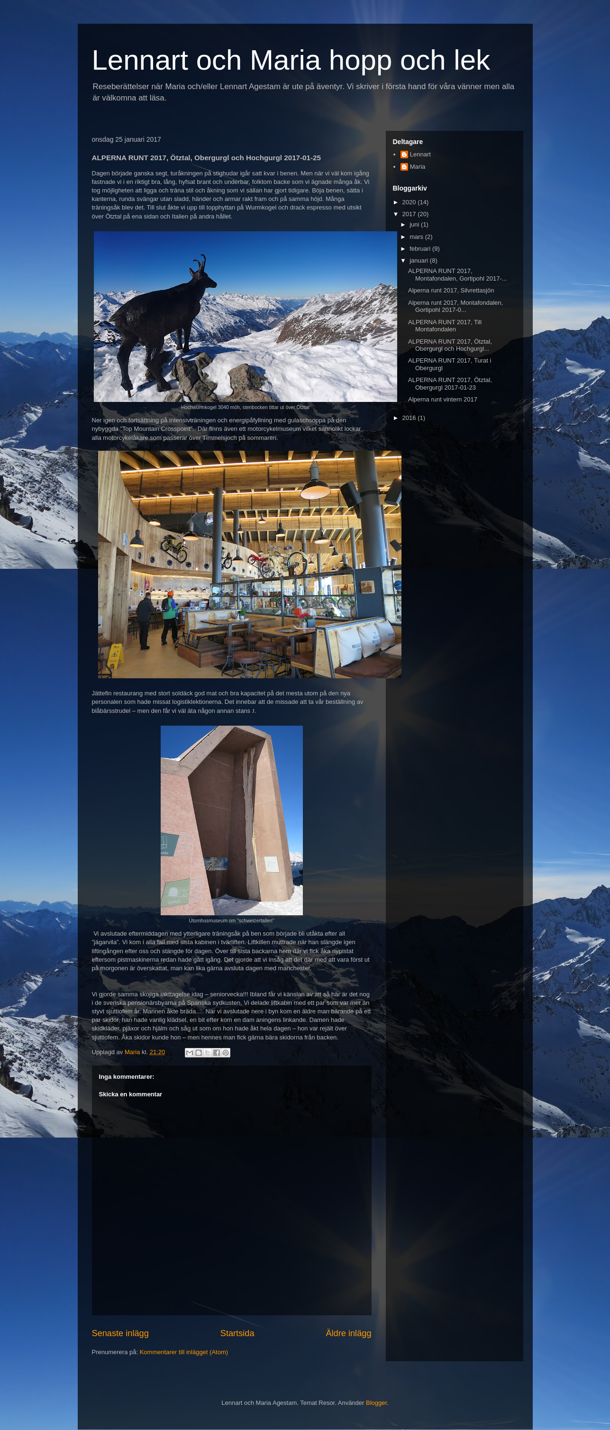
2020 (410, 202)
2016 (410, 417)
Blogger (376, 1402)
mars (417, 236)
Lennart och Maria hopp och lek (291, 60)
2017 (410, 214)
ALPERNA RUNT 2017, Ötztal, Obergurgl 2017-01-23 (450, 383)
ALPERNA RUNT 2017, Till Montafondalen (445, 326)
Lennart (420, 154)
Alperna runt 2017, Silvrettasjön (451, 290)
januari (420, 260)
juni (415, 224)
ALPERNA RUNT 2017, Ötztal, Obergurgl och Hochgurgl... (450, 345)
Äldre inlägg (348, 1333)
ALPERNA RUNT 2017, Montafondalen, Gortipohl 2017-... (457, 274)
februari (421, 248)
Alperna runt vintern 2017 (442, 399)
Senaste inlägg (120, 1333)
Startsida (237, 1333)
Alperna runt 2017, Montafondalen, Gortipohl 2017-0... (455, 306)
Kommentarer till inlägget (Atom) (184, 1352)
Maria (418, 166)
